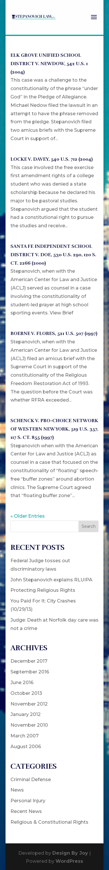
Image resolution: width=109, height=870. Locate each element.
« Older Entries (27, 516)
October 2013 (26, 693)
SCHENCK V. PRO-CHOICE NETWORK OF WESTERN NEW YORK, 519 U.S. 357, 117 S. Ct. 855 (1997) (54, 429)
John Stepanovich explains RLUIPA (51, 580)
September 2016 (29, 672)
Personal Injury (27, 800)
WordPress (69, 861)
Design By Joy (70, 853)
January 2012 (25, 714)
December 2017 (28, 661)
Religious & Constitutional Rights (49, 822)
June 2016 (21, 682)
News (17, 790)
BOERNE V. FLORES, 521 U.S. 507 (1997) (53, 333)
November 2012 (29, 704)
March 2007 (24, 736)
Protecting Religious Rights (42, 590)
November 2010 (29, 725)
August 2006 (25, 746)
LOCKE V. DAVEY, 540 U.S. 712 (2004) (51, 159)
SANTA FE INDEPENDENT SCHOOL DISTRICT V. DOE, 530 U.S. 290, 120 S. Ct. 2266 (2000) (53, 254)
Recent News (26, 811)
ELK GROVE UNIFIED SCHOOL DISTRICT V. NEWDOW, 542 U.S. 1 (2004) (49, 63)
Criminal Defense (30, 779)
